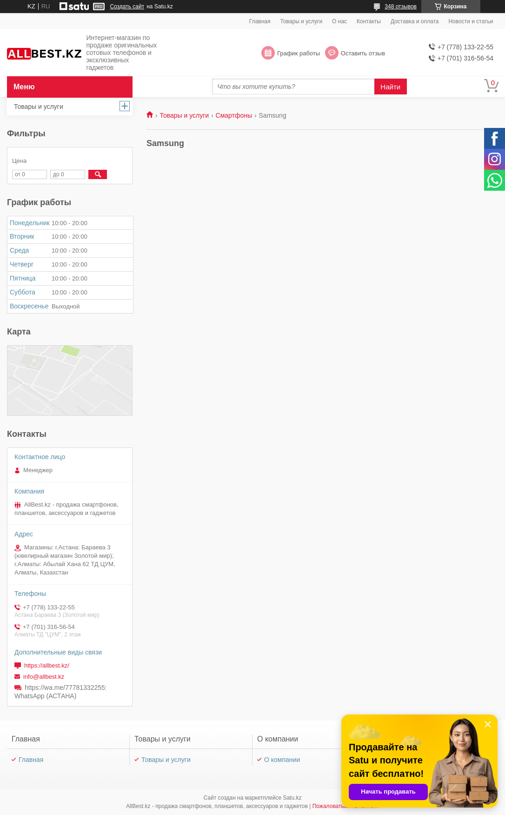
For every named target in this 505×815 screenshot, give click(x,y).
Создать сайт (127, 6)
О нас (339, 21)
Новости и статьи (470, 21)
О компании (282, 759)
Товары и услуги (301, 21)
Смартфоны (234, 115)
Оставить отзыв (363, 53)
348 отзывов (401, 6)
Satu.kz (292, 798)
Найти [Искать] (390, 87)
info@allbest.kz (43, 676)
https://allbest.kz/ (46, 665)
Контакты (369, 21)
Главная (260, 21)
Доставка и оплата (415, 21)
